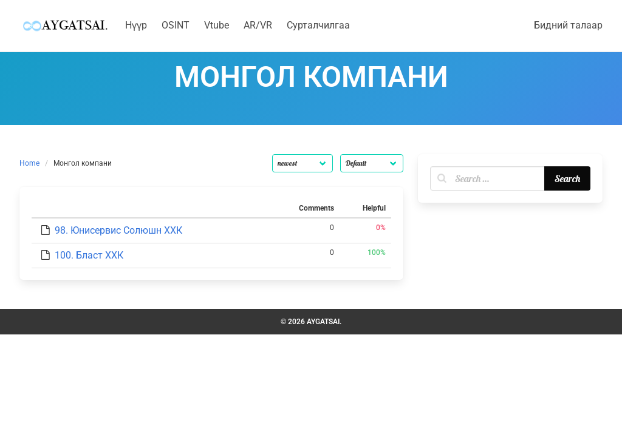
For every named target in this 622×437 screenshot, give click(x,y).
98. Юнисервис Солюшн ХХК (118, 230)
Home (29, 163)
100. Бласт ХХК (89, 255)
